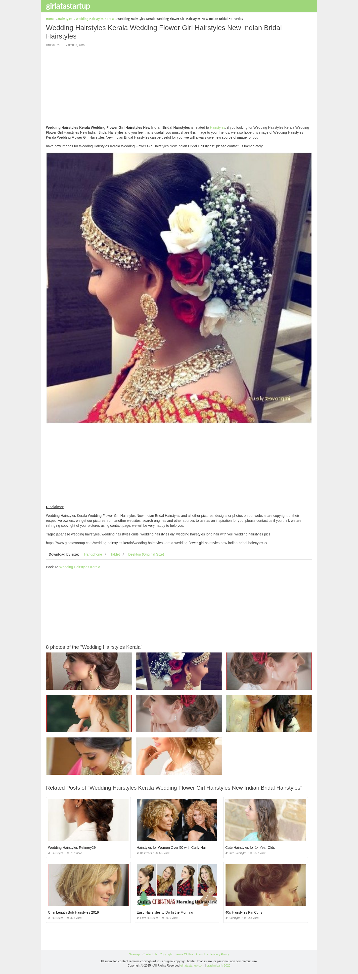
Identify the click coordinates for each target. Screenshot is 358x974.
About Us (202, 954)
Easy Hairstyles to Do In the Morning (165, 912)
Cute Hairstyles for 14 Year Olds (250, 848)
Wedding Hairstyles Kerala (79, 567)
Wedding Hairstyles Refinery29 (72, 848)
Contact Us (149, 954)
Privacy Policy (219, 954)
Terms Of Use (184, 954)
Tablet (115, 554)
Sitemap (134, 954)
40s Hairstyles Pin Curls (243, 912)
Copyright (166, 954)
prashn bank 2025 (218, 965)
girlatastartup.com (192, 965)
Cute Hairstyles (235, 853)
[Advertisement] (179, 86)
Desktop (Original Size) (146, 554)
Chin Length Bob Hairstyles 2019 (73, 912)
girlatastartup (68, 5)
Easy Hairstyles (147, 918)
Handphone (93, 554)
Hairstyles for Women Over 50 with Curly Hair (172, 848)
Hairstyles (52, 45)
